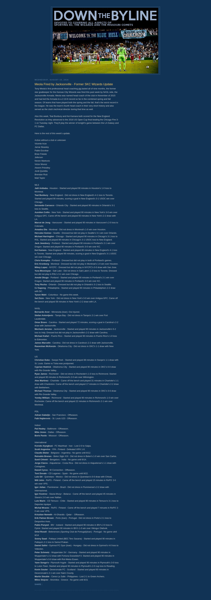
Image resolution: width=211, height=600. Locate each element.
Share (38, 584)
